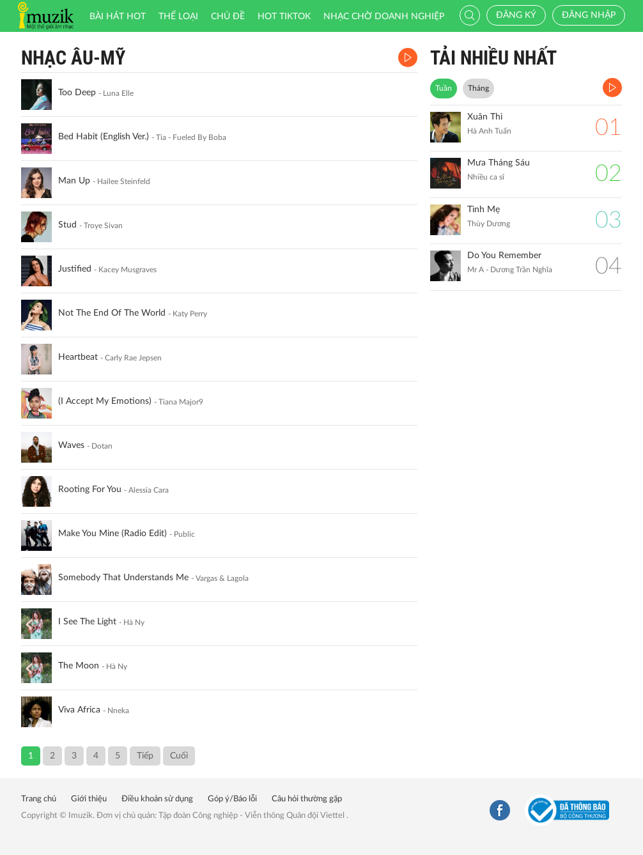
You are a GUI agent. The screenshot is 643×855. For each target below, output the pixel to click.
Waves (71, 445)
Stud (67, 224)
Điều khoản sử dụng (157, 799)
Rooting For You (89, 489)
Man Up (74, 180)
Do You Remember (504, 255)
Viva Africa (79, 709)
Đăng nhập (589, 15)
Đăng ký (516, 15)
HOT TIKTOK (284, 16)
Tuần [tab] (443, 88)
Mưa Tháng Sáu (498, 162)
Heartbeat (78, 357)
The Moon (78, 665)
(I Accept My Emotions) (104, 401)
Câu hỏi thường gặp (307, 799)
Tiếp (145, 755)
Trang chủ (38, 799)
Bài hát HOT (117, 16)
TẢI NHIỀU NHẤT (493, 58)
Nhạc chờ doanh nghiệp (383, 16)
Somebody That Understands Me (123, 577)
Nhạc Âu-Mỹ (73, 58)
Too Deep (77, 92)
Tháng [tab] (478, 88)
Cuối (179, 755)
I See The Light (87, 621)
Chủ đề (228, 16)
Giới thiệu (89, 799)
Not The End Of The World (112, 313)
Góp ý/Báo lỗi (232, 799)
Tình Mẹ (483, 209)
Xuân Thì (484, 116)
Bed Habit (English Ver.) (103, 136)
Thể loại (178, 16)
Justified (74, 269)
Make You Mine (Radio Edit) (112, 533)
